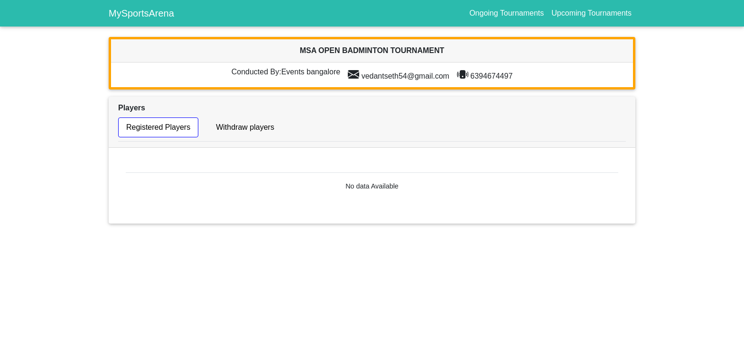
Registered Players (158, 127)
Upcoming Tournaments (591, 13)
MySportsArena (141, 13)
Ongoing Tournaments (506, 13)
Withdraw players (245, 127)
